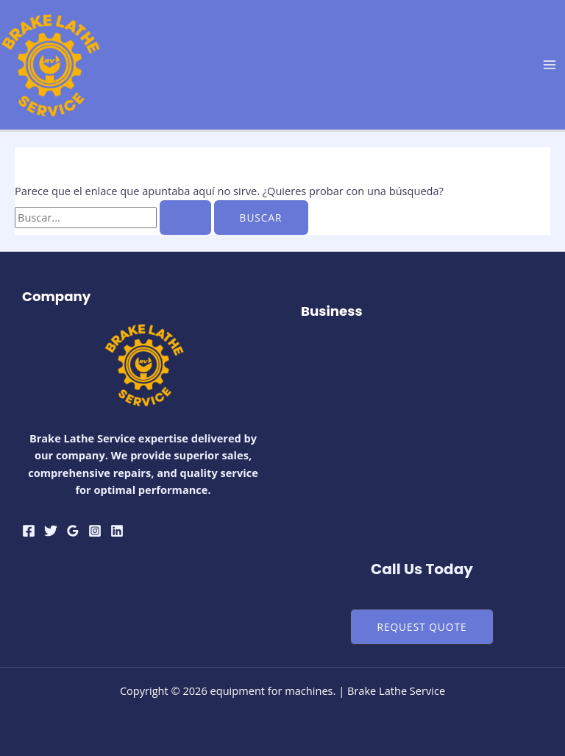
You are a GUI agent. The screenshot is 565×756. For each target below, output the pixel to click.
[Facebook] (28, 530)
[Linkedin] (117, 530)
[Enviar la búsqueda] (185, 218)
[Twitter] (50, 530)
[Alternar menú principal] (549, 64)
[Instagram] (95, 530)
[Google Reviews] (72, 530)
